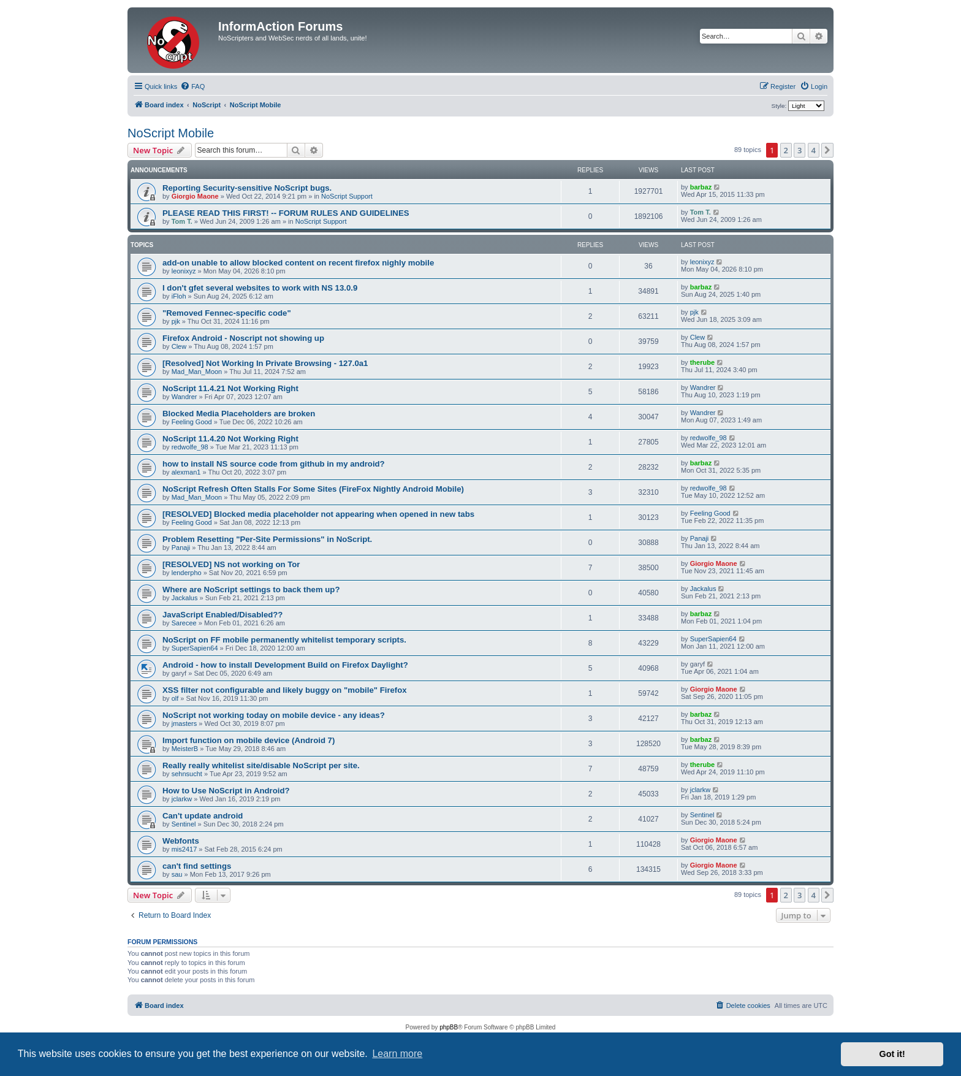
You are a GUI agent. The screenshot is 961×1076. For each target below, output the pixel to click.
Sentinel (184, 824)
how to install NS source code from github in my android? (273, 463)
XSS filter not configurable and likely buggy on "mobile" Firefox (284, 690)
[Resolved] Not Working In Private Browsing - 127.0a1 (265, 363)
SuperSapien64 (195, 648)
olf (175, 698)
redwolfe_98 (190, 447)
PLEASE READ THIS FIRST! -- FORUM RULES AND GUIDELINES (285, 213)
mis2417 (184, 849)
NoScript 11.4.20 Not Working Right (230, 438)
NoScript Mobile (170, 133)
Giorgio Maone (195, 196)
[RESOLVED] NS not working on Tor (231, 564)
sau (177, 874)
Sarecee (184, 623)
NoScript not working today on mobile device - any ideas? (273, 715)
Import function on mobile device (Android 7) (248, 740)
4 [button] (813, 150)
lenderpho (187, 572)
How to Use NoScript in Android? (226, 790)
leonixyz (184, 271)
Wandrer (184, 396)
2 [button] (786, 150)
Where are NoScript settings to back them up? (251, 589)
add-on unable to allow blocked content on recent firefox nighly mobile (298, 262)
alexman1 (186, 472)
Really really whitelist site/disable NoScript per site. (261, 765)
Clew (179, 346)
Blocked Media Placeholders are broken (238, 413)
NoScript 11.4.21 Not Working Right (230, 388)
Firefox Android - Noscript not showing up (243, 338)
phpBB (448, 1027)
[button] (827, 150)
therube (702, 362)
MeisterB (185, 748)
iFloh (179, 296)
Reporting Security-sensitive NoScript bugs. (247, 188)
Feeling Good (192, 421)
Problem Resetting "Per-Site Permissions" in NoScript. (267, 539)
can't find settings (196, 866)
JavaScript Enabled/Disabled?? (222, 614)
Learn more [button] (397, 1053)
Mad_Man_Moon (197, 371)
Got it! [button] (892, 1054)
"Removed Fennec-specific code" (226, 313)
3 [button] (799, 150)
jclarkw (182, 799)
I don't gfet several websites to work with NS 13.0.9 (259, 287)
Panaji (181, 547)
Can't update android (202, 815)
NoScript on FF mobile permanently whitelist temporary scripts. (284, 639)
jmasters (184, 723)
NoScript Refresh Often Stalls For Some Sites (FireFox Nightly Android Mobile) (313, 489)
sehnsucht (187, 773)
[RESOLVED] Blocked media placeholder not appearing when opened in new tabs (318, 514)
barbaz (701, 187)
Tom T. (182, 221)
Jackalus (185, 597)
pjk (176, 321)
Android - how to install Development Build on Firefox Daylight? (285, 665)
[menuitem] (192, 86)
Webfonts (180, 840)
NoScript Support (347, 196)
